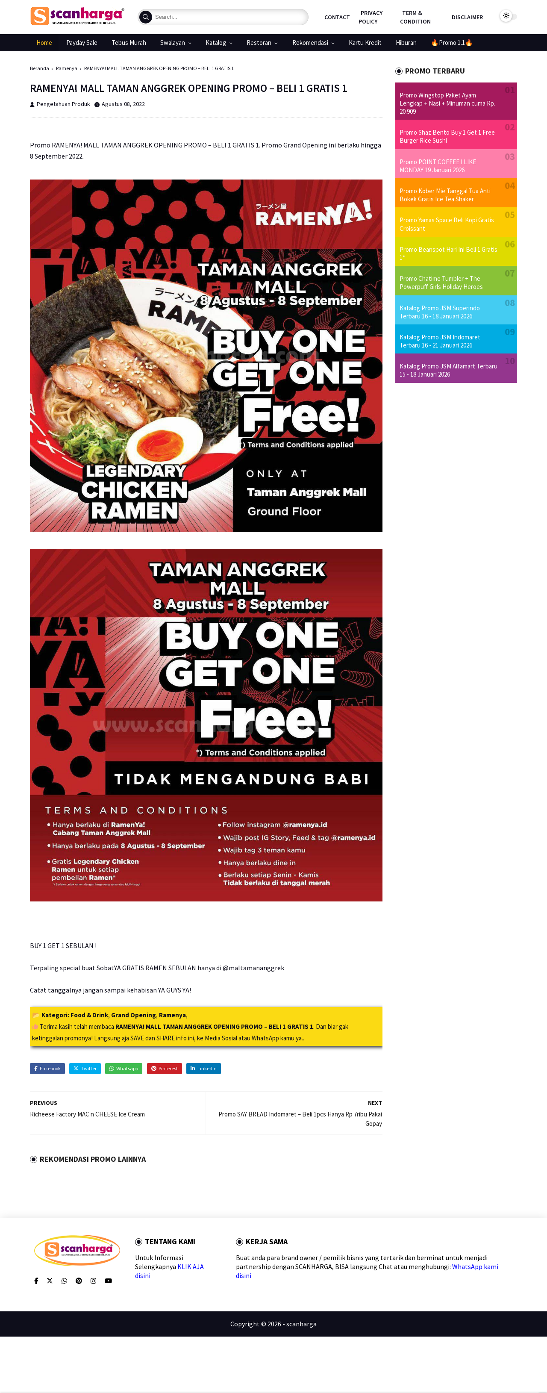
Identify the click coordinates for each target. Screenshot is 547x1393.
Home (44, 42)
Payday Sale (81, 42)
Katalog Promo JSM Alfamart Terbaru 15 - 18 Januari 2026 (448, 370)
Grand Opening (133, 1015)
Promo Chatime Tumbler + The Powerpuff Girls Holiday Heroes (441, 282)
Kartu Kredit (365, 42)
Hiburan (406, 42)
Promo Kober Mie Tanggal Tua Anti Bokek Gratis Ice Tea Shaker (445, 195)
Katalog (216, 42)
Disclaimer (467, 17)
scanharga (301, 1323)
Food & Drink (89, 1015)
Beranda (39, 68)
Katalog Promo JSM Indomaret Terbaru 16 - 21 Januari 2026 (440, 341)
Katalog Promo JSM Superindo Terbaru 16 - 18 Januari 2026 (440, 312)
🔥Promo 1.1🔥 (452, 42)
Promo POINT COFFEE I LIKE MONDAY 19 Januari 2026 (438, 166)
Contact (337, 17)
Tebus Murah (129, 42)
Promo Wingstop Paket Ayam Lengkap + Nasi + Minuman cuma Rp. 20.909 (447, 103)
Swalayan (172, 42)
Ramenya (66, 68)
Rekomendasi (310, 42)
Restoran (259, 42)
